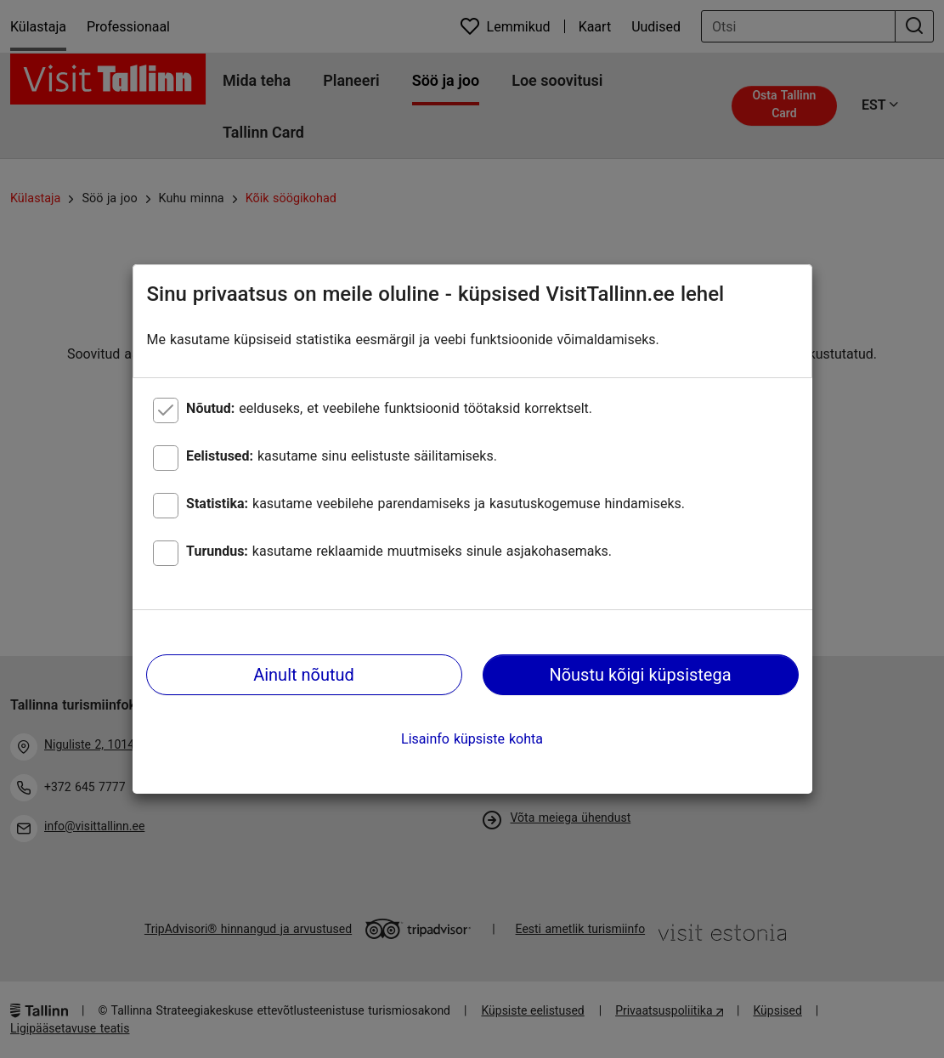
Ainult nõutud (303, 675)
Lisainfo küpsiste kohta (472, 739)
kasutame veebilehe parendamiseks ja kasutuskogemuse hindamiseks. (435, 503)
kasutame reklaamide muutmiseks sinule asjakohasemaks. (399, 551)
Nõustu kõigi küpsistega (640, 675)
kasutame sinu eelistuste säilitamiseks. (341, 456)
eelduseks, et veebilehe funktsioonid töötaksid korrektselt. (389, 408)
